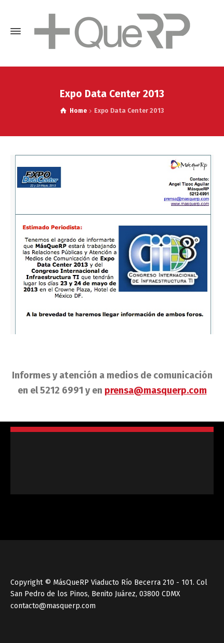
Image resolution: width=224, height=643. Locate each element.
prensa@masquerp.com (155, 390)
